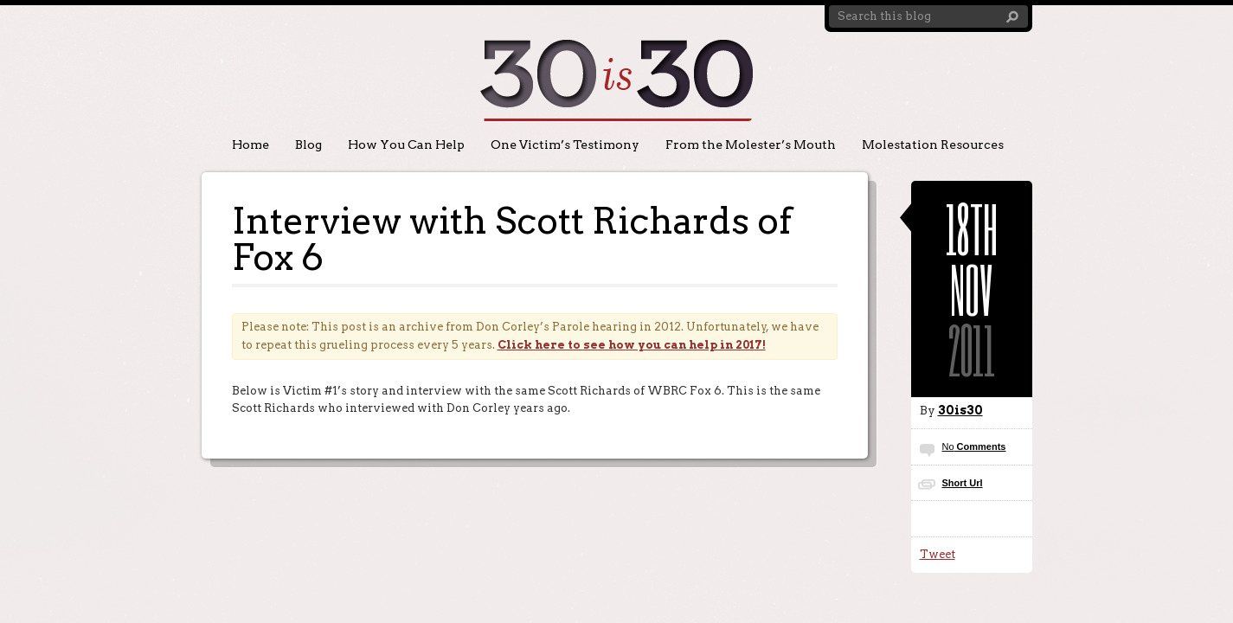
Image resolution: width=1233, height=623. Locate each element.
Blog (308, 144)
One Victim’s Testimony (565, 144)
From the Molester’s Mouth (750, 144)
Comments (974, 446)
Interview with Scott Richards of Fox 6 (512, 239)
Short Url (962, 483)
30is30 (960, 410)
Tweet (937, 554)
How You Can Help (406, 144)
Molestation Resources (933, 144)
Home (250, 144)
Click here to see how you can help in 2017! (632, 344)
